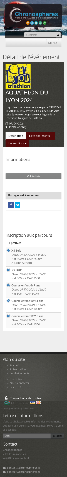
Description (15, 135)
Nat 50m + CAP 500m (28, 289)
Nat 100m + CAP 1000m (28, 305)
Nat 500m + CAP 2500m (28, 274)
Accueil (14, 365)
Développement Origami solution (18, 408)
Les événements (19, 373)
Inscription (16, 379)
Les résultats (17, 143)
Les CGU (15, 387)
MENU (52, 42)
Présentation (18, 369)
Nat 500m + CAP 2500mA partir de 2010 (28, 256)
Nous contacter (19, 382)
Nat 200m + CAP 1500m (28, 320)
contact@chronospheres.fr (21, 467)
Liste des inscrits (40, 135)
